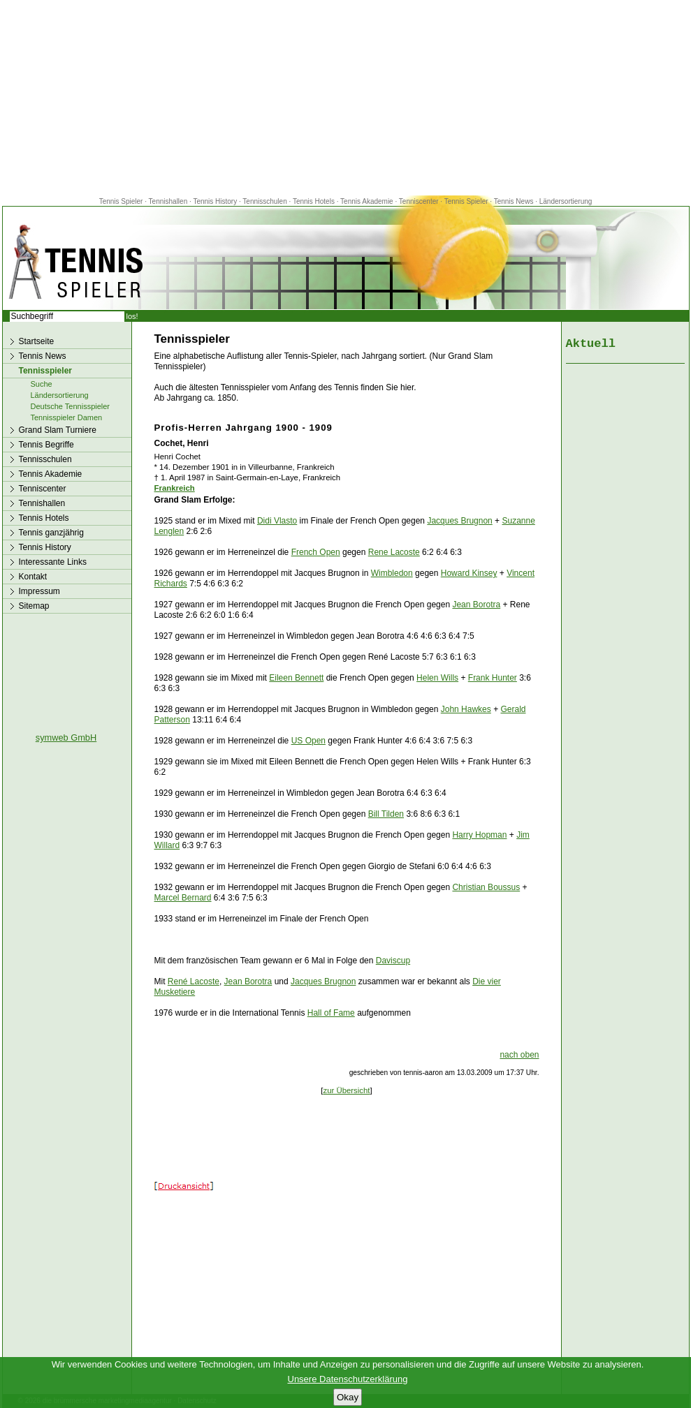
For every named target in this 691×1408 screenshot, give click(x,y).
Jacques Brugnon (459, 521)
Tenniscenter (419, 201)
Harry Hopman (479, 835)
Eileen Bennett (296, 678)
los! (132, 316)
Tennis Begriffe (46, 445)
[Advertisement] (346, 97)
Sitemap (34, 606)
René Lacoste (193, 981)
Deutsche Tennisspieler (70, 406)
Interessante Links (53, 562)
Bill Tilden (386, 814)
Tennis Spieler (121, 201)
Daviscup (393, 960)
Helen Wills (437, 678)
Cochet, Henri (181, 443)
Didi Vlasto (277, 521)
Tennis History (215, 201)
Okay (347, 1397)
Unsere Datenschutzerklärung (348, 1379)
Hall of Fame (331, 1013)
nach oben (519, 1055)
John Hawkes (466, 709)
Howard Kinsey (469, 573)
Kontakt (33, 576)
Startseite (36, 341)
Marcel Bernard (183, 898)
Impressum (39, 591)
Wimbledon (392, 573)
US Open (308, 741)
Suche (41, 384)
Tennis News (514, 201)
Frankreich (174, 488)
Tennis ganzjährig (51, 533)
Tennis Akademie (367, 201)
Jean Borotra (476, 604)
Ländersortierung (565, 201)
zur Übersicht (346, 1090)
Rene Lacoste (394, 552)
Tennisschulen (264, 201)
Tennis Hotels (315, 201)
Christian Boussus (486, 887)
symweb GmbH (66, 737)
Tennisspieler (45, 371)
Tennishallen (169, 201)
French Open (315, 552)
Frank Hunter (492, 678)
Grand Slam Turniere (57, 430)
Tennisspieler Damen (67, 417)
